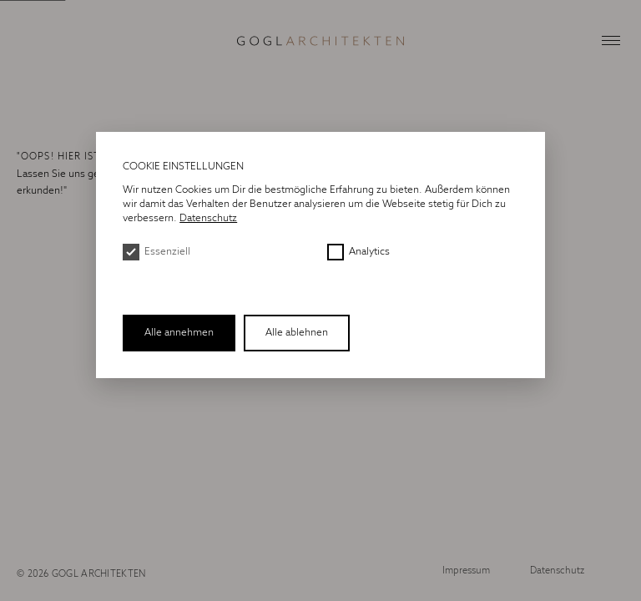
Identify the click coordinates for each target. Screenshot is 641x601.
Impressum (466, 571)
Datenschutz (557, 571)
